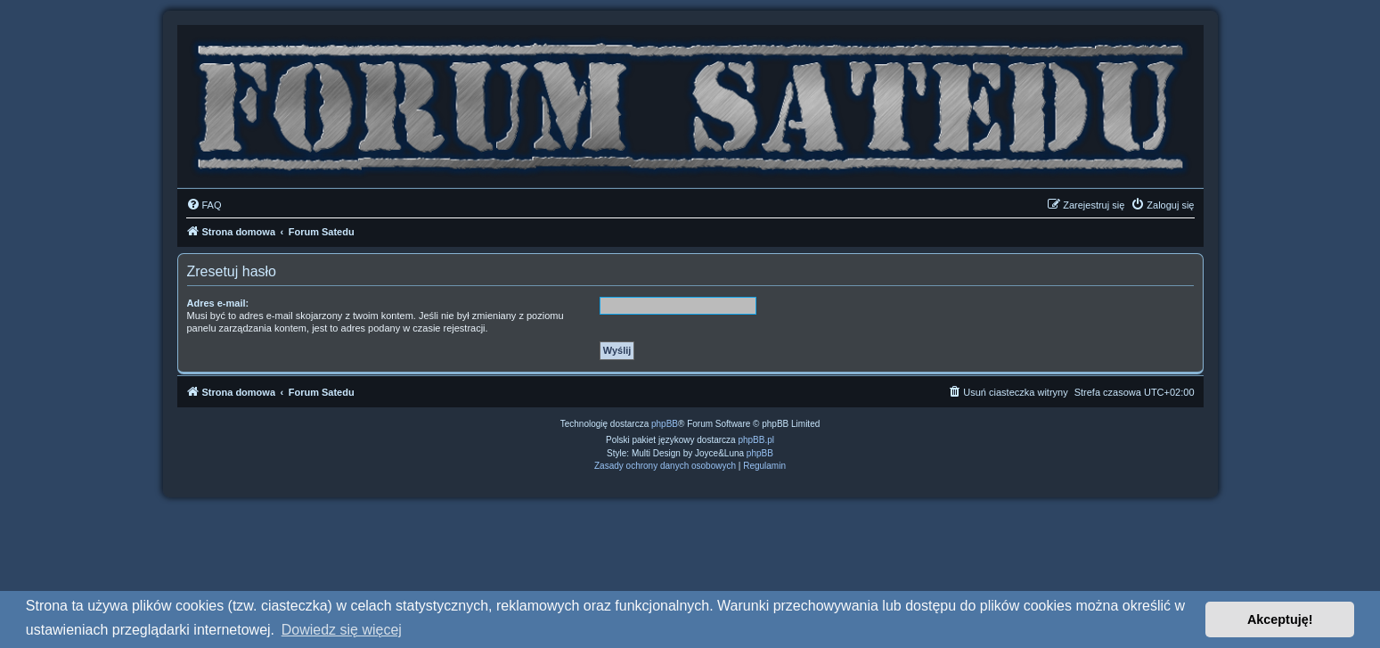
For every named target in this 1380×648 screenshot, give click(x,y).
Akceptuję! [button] (1280, 619)
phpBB (664, 424)
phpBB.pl (756, 440)
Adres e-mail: (218, 303)
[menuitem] (204, 205)
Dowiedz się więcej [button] (342, 629)
